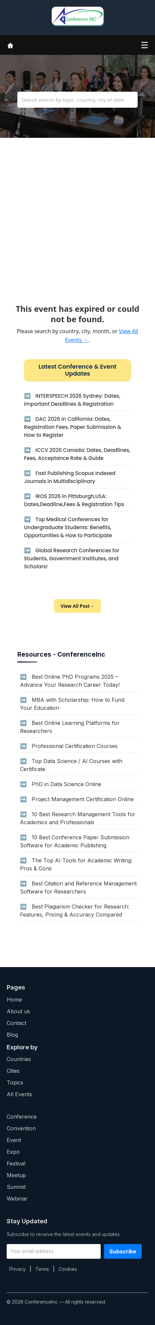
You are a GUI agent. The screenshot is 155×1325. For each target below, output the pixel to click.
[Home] (10, 45)
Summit (16, 1187)
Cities (13, 1070)
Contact (16, 1023)
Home (14, 999)
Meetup (16, 1175)
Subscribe (122, 1251)
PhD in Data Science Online (66, 784)
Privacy (17, 1269)
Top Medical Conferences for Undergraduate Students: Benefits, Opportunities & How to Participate (68, 527)
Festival (16, 1163)
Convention (21, 1128)
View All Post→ (77, 606)
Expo (13, 1151)
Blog (12, 1034)
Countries (19, 1059)
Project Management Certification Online (83, 799)
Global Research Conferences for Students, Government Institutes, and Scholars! (71, 558)
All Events (19, 1094)
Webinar (17, 1198)
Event (14, 1140)
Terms (42, 1269)
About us (18, 1011)
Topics (15, 1082)
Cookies (68, 1269)
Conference (22, 1116)
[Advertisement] (77, 215)
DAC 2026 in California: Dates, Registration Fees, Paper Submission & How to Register (72, 427)
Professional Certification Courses (75, 746)
